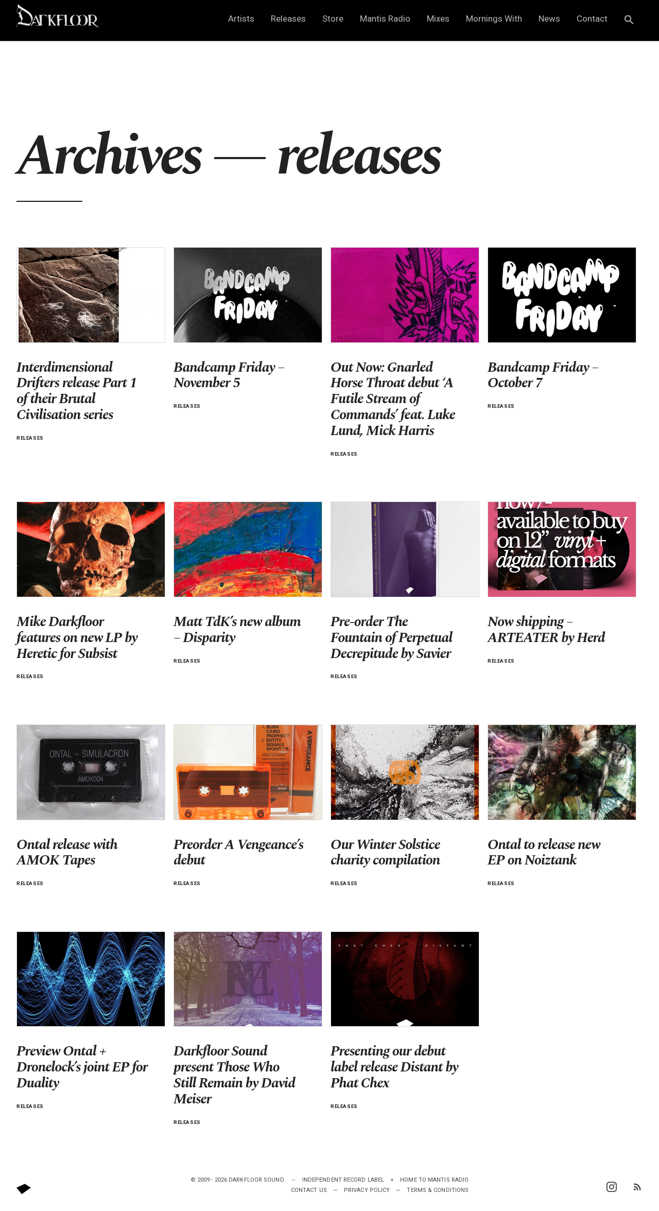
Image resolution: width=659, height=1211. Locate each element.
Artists (241, 18)
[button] (629, 20)
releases (30, 438)
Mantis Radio (385, 18)
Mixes (438, 18)
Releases (288, 18)
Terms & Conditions (438, 1190)
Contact (592, 18)
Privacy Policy (367, 1190)
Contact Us (309, 1190)
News (549, 18)
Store (332, 18)
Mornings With (494, 18)
